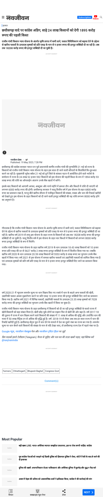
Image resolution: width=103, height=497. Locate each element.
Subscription (84, 17)
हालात (5, 25)
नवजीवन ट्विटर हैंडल (48, 331)
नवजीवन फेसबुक (23, 331)
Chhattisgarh (19, 371)
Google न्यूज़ (8, 331)
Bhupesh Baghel (35, 371)
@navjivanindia (10, 340)
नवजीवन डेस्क (16, 160)
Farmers (7, 371)
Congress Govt (52, 371)
